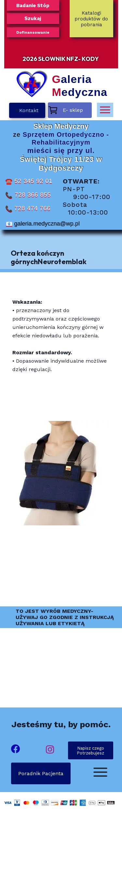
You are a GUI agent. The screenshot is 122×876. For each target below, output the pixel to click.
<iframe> (61, 847)
